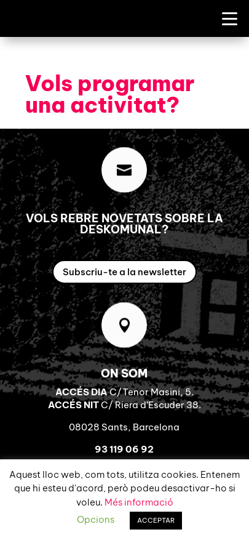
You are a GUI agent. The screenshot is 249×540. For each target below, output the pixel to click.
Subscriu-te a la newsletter (124, 272)
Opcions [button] (95, 519)
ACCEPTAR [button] (156, 520)
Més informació (139, 502)
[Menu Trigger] (230, 18)
